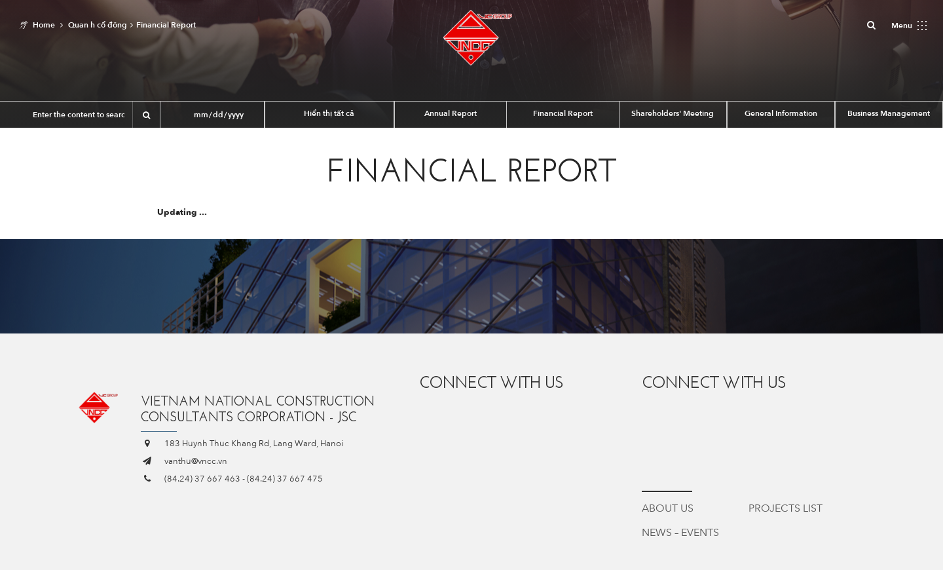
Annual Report (450, 113)
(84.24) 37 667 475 (285, 479)
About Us (667, 508)
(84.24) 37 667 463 (202, 479)
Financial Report (563, 113)
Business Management (888, 113)
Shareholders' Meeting (672, 113)
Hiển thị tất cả (329, 113)
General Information (781, 113)
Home (44, 25)
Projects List (786, 508)
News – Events (680, 532)
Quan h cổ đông (97, 25)
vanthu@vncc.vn (195, 461)
